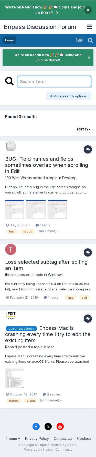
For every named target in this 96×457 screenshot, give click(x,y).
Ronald (11, 347)
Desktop (69, 178)
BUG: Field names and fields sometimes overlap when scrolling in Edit (46, 165)
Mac (51, 347)
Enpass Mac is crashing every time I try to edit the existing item (48, 334)
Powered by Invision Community (48, 449)
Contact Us (63, 438)
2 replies (52, 394)
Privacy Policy (37, 438)
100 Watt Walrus (18, 178)
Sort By (83, 129)
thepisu (11, 274)
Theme (12, 438)
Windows (55, 274)
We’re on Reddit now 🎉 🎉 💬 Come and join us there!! (45, 10)
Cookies (84, 438)
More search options (68, 96)
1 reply (43, 225)
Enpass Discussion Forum (40, 27)
